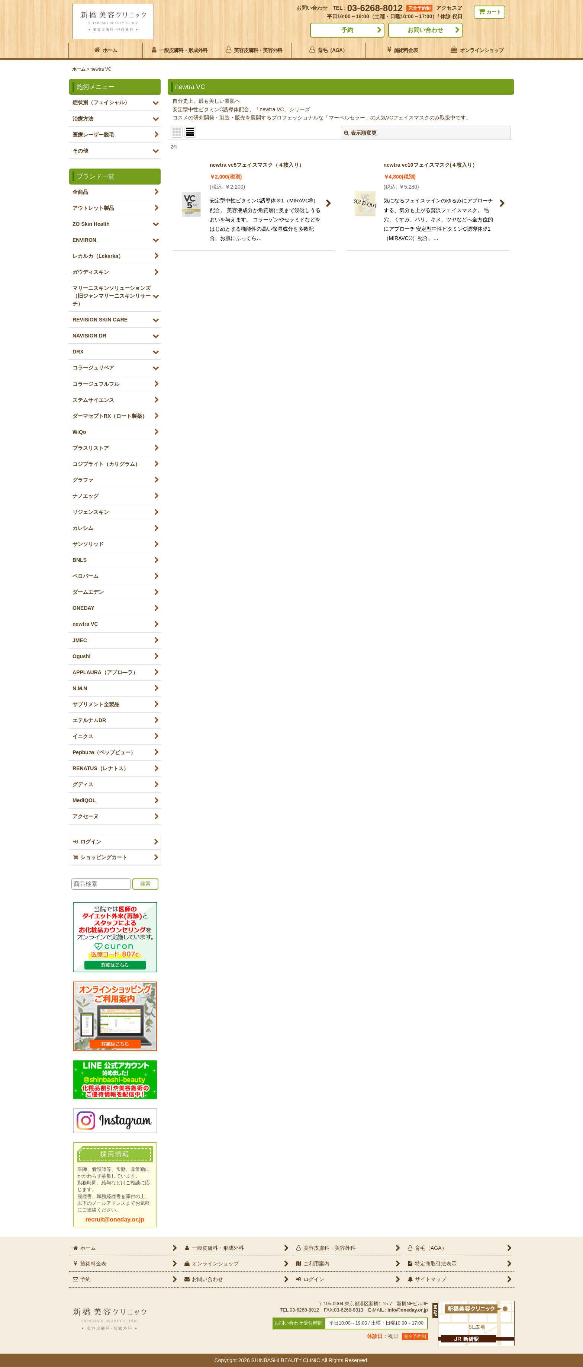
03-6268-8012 (375, 8)
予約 (347, 30)
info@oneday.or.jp (407, 1310)
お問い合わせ (425, 30)
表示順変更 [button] (360, 133)
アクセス (449, 8)
